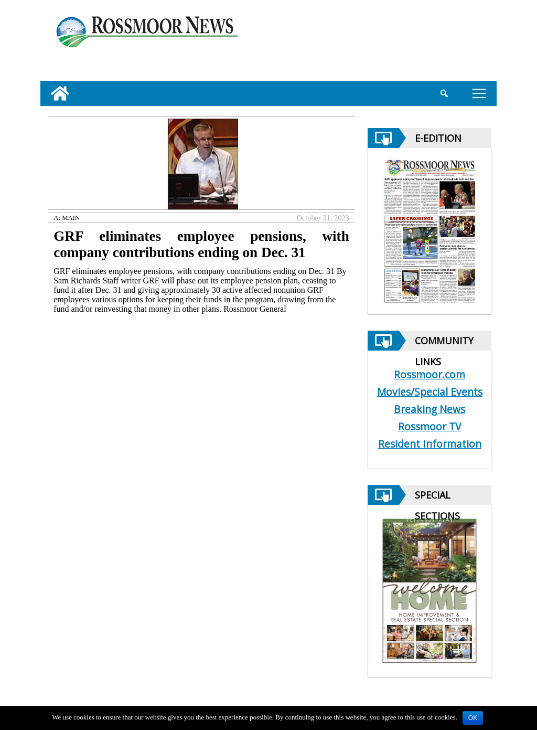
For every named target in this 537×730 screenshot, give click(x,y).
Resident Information (429, 444)
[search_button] (444, 93)
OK (472, 718)
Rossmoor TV (429, 426)
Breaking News (429, 409)
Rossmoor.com (429, 374)
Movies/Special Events (429, 392)
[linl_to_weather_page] (456, 42)
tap (479, 93)
